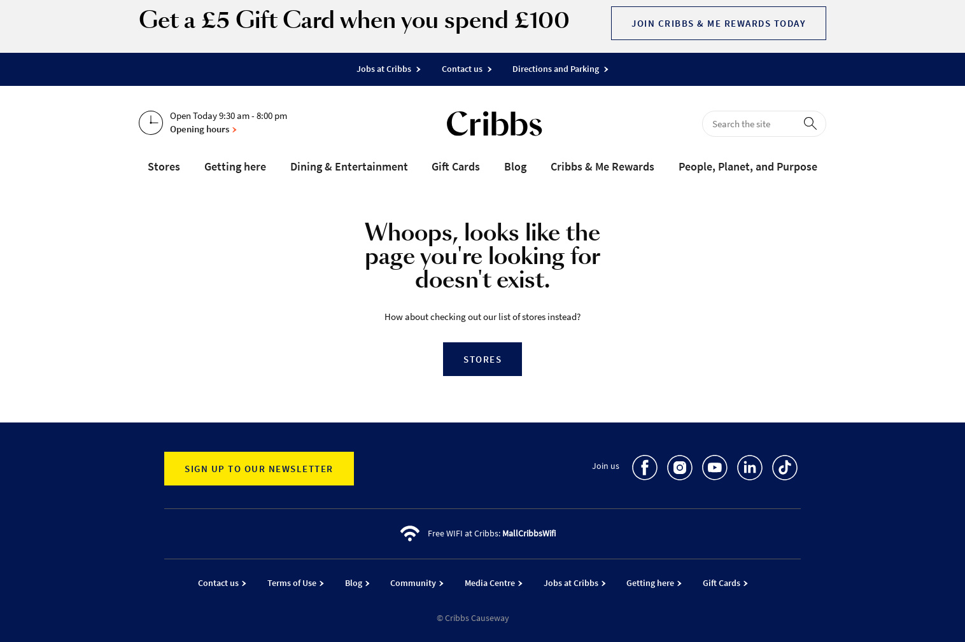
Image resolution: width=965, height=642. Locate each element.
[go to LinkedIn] (750, 470)
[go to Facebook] (645, 470)
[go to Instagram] (680, 470)
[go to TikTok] (785, 470)
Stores (482, 359)
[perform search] (812, 123)
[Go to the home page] (494, 126)
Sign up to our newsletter (259, 469)
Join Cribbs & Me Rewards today (718, 23)
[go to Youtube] (715, 470)
